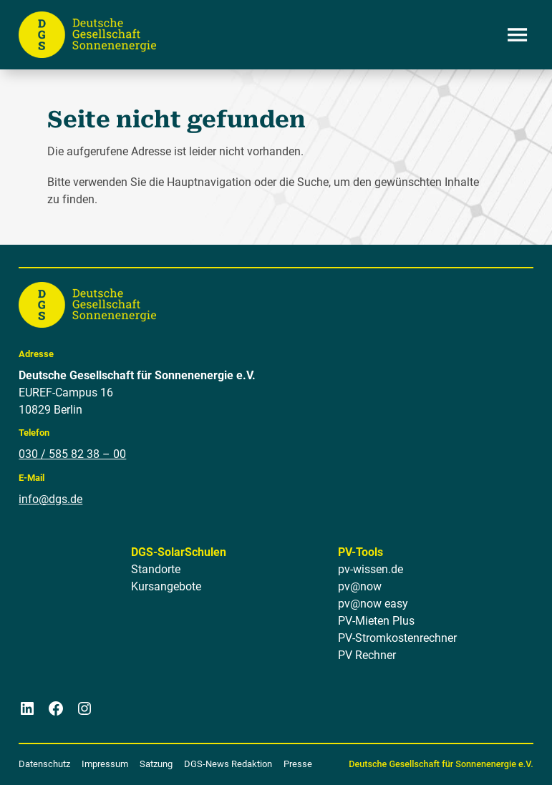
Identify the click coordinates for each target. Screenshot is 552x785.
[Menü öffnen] (517, 34)
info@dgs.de (50, 498)
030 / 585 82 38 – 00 (72, 454)
